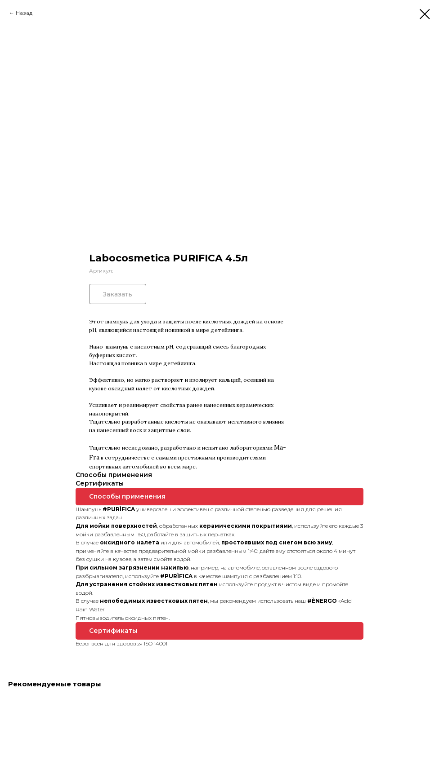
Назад (24, 12)
